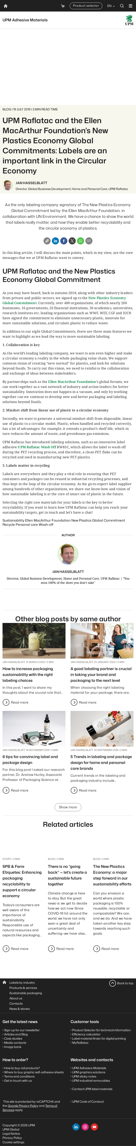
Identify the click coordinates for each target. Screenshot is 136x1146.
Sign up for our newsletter (22, 1030)
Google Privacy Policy (23, 1105)
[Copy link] (47, 240)
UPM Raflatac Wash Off (37, 447)
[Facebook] (63, 240)
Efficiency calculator (86, 1034)
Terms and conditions (19, 1076)
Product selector (86, 5)
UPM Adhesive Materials (89, 1068)
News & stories (19, 1008)
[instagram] (85, 1126)
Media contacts (15, 1042)
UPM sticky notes (84, 1076)
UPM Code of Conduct (88, 1101)
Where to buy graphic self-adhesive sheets (34, 1072)
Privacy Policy (12, 1138)
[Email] (88, 240)
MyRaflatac (80, 1042)
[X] (72, 240)
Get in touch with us (18, 1080)
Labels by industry (22, 982)
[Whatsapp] (80, 240)
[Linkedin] (55, 240)
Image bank (12, 1047)
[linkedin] (76, 1126)
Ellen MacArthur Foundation (72, 381)
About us (15, 998)
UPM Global (11, 1129)
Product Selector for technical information (101, 1030)
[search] (122, 6)
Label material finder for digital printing (99, 1038)
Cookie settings (13, 1142)
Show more (68, 807)
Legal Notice (11, 1133)
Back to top (125, 983)
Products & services (23, 988)
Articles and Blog (16, 1034)
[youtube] (94, 1126)
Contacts (16, 1003)
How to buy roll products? (22, 1068)
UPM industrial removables (91, 1080)
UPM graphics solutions (88, 1072)
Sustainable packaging (25, 993)
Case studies (13, 1038)
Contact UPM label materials (92, 1089)
